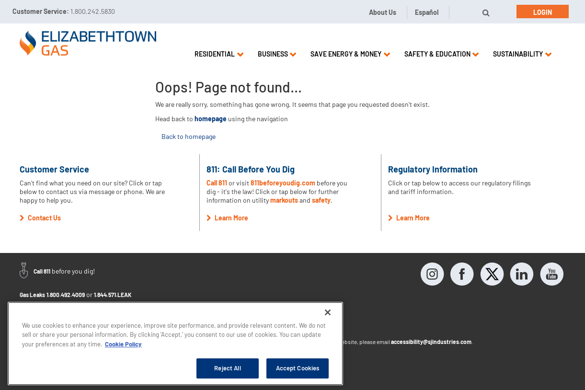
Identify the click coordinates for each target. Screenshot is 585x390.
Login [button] (542, 12)
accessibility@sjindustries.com (431, 341)
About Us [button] (382, 12)
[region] (175, 343)
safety (321, 200)
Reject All (227, 368)
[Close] (327, 312)
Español (426, 12)
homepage (211, 119)
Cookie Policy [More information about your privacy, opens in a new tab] (123, 344)
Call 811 (217, 183)
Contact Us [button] (40, 218)
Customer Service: (63, 11)
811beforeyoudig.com (283, 183)
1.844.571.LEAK (113, 294)
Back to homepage (188, 136)
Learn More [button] (227, 218)
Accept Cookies (298, 368)
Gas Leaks (32, 294)
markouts (284, 200)
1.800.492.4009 (65, 294)
